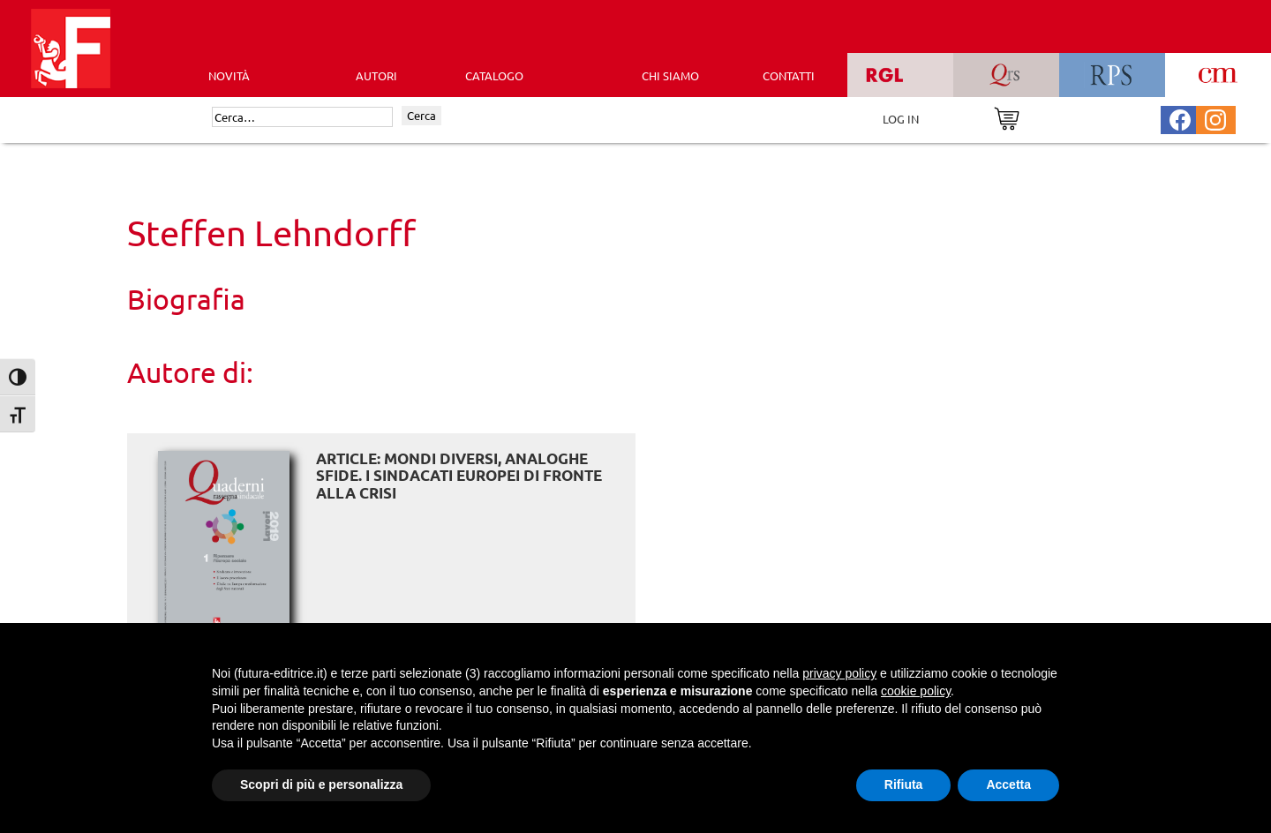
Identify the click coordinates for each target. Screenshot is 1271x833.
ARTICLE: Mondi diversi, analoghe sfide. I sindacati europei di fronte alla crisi (459, 475)
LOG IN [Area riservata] (901, 118)
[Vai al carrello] (1006, 116)
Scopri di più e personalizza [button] (321, 784)
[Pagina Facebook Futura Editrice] (1180, 117)
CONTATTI (789, 75)
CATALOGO (494, 75)
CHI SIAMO (670, 75)
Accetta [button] (1008, 784)
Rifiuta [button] (903, 784)
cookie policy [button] (916, 691)
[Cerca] (302, 117)
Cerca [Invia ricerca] (421, 115)
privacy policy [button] (839, 673)
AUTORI (376, 75)
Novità (229, 75)
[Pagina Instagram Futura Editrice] (1215, 117)
